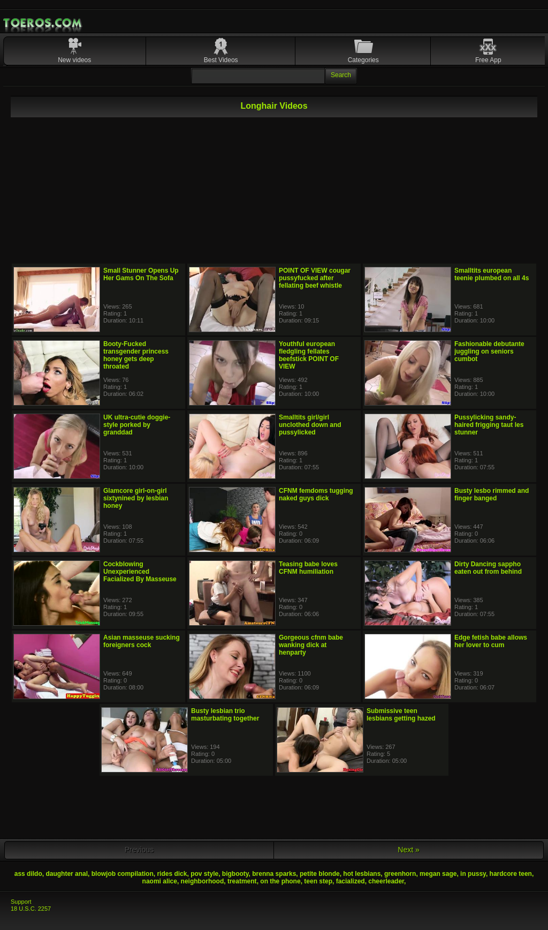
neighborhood (202, 881)
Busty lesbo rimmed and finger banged (491, 494)
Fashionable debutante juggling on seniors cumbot (489, 351)
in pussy (473, 874)
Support (21, 901)
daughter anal (66, 874)
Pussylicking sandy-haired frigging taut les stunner (488, 425)
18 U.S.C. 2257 (31, 908)
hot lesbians (361, 874)
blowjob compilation (123, 874)
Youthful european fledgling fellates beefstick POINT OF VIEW (309, 355)
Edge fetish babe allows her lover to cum (490, 641)
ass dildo (28, 874)
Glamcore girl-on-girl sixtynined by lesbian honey (135, 498)
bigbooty (235, 874)
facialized (350, 881)
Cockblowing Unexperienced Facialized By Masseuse (140, 571)
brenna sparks (274, 874)
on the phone (280, 881)
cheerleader (386, 881)
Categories (363, 60)
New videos (74, 60)
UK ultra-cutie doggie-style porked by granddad (136, 425)
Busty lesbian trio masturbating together (225, 714)
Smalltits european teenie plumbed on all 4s (491, 274)
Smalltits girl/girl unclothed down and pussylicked (310, 425)
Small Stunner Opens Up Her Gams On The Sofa (141, 274)
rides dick (172, 874)
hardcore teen (511, 874)
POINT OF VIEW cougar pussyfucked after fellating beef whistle (315, 278)
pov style (204, 874)
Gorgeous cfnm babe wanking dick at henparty (311, 645)
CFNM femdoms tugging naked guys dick (316, 494)
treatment (242, 881)
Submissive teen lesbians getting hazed (401, 714)
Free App (488, 60)
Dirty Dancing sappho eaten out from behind (488, 567)
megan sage (438, 874)
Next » (408, 849)
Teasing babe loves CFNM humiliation (308, 567)
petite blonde (320, 874)
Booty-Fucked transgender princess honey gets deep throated (136, 355)
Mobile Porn (43, 23)
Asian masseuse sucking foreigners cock (141, 641)
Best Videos (221, 60)
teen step (318, 881)
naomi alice (159, 881)
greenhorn (400, 874)
